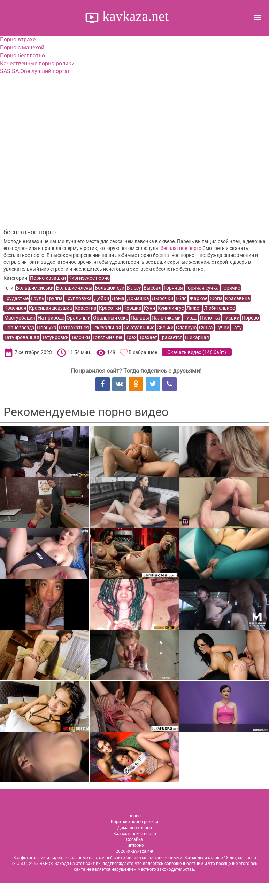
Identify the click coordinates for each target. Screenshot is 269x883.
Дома (118, 298)
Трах (131, 337)
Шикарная (197, 337)
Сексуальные (139, 327)
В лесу (134, 288)
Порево (250, 318)
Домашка (138, 298)
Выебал (152, 288)
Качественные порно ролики (37, 63)
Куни (149, 308)
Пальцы (140, 318)
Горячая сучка (202, 288)
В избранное (143, 352)
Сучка (206, 327)
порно (135, 815)
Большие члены (74, 288)
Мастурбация (19, 318)
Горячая (173, 288)
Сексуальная (106, 327)
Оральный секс (110, 318)
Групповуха (78, 298)
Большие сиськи (35, 288)
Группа (55, 298)
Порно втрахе (18, 39)
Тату (237, 327)
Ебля (181, 298)
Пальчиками (166, 318)
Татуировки (55, 337)
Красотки (110, 308)
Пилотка (210, 318)
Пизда (190, 318)
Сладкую (186, 327)
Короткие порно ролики (134, 821)
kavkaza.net (134, 16)
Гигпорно (134, 845)
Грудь (37, 298)
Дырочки (162, 298)
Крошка (132, 308)
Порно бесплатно (22, 55)
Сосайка (134, 839)
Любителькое (219, 308)
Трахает (148, 337)
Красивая (15, 308)
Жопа (216, 298)
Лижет (193, 308)
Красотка (86, 308)
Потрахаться (74, 327)
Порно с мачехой (22, 47)
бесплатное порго (181, 248)
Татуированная (21, 337)
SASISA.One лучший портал (35, 71)
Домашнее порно (134, 827)
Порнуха (46, 327)
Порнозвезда (19, 327)
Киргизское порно (89, 278)
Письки (230, 318)
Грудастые (16, 298)
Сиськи (165, 327)
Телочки (80, 337)
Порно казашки (48, 278)
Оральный (79, 318)
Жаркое (198, 298)
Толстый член (108, 337)
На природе (51, 318)
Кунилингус (170, 308)
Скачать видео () (196, 352)
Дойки (101, 298)
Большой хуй (109, 288)
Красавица (237, 298)
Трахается (171, 337)
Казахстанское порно (134, 833)
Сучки (222, 327)
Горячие (230, 288)
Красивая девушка (50, 308)
